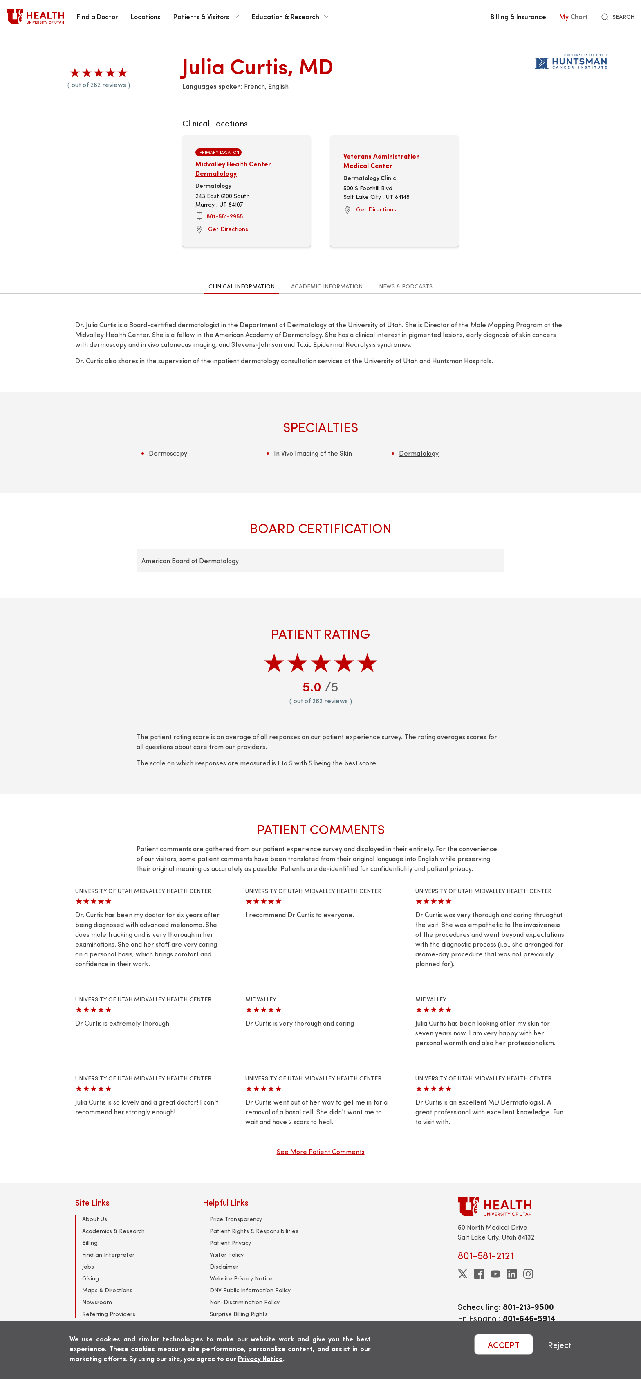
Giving (90, 1278)
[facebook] (479, 1274)
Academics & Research (113, 1231)
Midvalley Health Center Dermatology (233, 168)
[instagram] (528, 1274)
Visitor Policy (227, 1254)
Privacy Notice (260, 1358)
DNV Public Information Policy (250, 1290)
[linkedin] (512, 1274)
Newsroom (97, 1302)
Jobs (88, 1266)
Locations (145, 16)
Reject (560, 1344)
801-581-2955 (224, 216)
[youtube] (495, 1274)
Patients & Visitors (206, 16)
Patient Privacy (230, 1242)
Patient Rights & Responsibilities (254, 1231)
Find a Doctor (97, 16)
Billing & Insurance (518, 16)
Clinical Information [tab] (241, 286)
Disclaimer (224, 1266)
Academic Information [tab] (327, 286)
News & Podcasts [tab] (406, 286)
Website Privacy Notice (241, 1278)
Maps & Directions (107, 1290)
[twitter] (463, 1274)
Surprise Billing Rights (239, 1314)
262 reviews (108, 84)
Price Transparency (236, 1219)
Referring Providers (108, 1314)
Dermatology (419, 453)
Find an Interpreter (108, 1254)
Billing (90, 1242)
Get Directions (228, 229)
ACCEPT (504, 1344)
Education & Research (290, 16)
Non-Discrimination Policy (245, 1302)
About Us (94, 1219)
